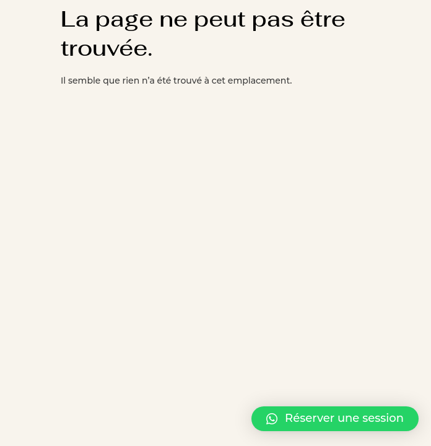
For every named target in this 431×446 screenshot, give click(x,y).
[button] (335, 418)
